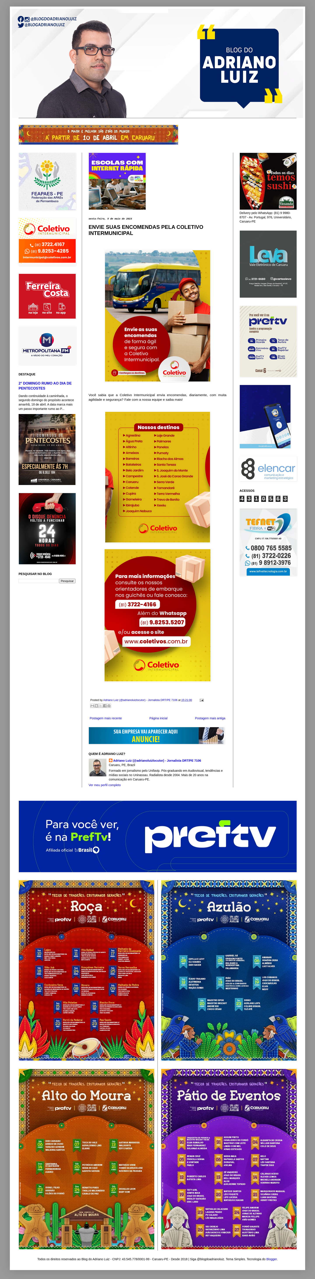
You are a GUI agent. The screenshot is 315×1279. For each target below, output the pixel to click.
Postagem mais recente (106, 718)
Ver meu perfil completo (105, 785)
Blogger (271, 1259)
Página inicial (158, 718)
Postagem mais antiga (210, 718)
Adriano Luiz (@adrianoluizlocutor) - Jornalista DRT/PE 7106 (157, 760)
